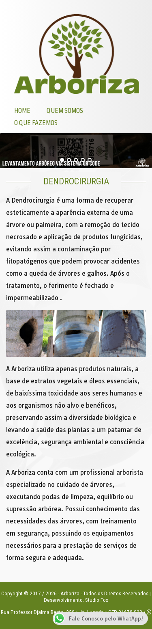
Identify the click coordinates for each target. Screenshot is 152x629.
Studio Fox (96, 600)
